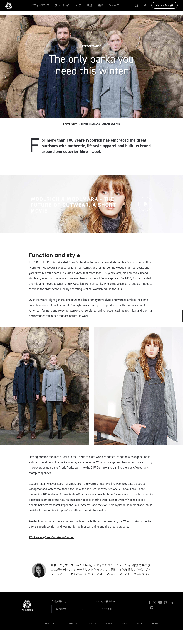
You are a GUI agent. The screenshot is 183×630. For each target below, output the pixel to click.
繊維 (100, 5)
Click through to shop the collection (51, 537)
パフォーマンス (40, 5)
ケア (78, 5)
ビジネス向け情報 (164, 5)
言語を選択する (58, 601)
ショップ (113, 5)
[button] (136, 5)
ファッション (63, 5)
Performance (70, 124)
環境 (89, 5)
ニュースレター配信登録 (103, 601)
